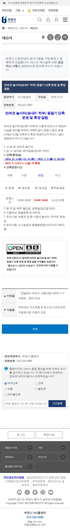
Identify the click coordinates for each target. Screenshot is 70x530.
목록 (35, 329)
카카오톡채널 (35, 492)
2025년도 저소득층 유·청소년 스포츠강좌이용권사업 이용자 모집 (41, 310)
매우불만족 (12, 394)
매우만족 (11, 383)
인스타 (42, 492)
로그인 (21, 434)
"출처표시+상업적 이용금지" (21, 265)
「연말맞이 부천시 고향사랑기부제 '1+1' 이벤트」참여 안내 (41, 296)
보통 (8, 388)
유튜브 (50, 492)
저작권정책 (38, 481)
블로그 (19, 492)
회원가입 (49, 434)
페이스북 (27, 492)
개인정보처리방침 (13, 477)
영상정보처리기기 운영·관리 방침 (46, 477)
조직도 (26, 485)
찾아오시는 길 (56, 481)
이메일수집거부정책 (17, 481)
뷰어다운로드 (40, 485)
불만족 (40, 388)
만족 (39, 383)
